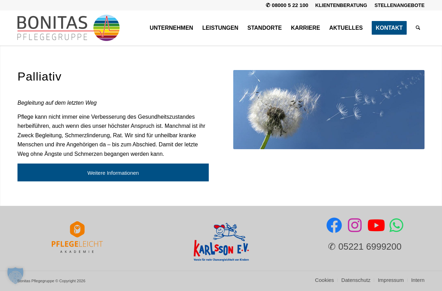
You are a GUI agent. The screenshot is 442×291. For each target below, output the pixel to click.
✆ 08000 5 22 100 (287, 5)
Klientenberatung (341, 5)
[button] (15, 275)
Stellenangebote (400, 5)
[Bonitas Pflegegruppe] (68, 28)
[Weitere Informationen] (113, 173)
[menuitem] (341, 5)
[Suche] (418, 28)
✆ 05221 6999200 (364, 246)
